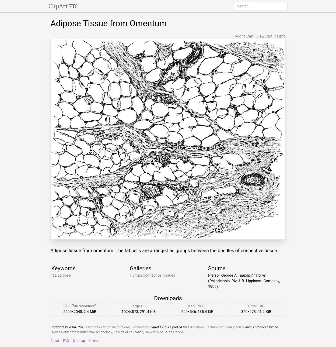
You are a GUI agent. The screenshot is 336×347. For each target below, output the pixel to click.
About (54, 341)
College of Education (128, 332)
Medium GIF (197, 306)
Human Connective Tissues (152, 275)
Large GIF (139, 306)
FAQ (66, 341)
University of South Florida (164, 332)
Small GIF (256, 306)
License (94, 341)
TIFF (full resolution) (80, 306)
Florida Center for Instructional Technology (117, 327)
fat (53, 275)
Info (282, 36)
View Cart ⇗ (266, 36)
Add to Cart (244, 36)
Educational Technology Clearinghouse (216, 327)
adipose (64, 275)
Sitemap (79, 341)
